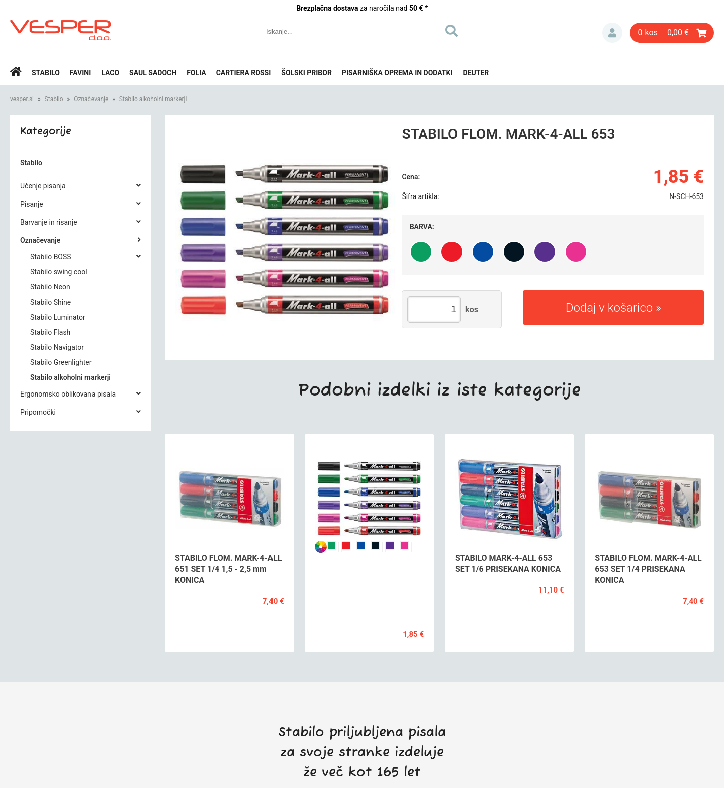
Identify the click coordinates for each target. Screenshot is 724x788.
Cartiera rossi (244, 73)
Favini (81, 73)
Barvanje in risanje (48, 222)
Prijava (612, 33)
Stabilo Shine (50, 302)
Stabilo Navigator (57, 347)
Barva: (422, 227)
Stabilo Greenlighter (61, 362)
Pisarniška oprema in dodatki (397, 73)
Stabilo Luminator (57, 317)
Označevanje (91, 99)
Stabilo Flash (50, 332)
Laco (110, 73)
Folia (196, 73)
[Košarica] (672, 33)
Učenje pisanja (43, 186)
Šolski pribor (306, 73)
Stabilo (46, 73)
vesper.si (22, 99)
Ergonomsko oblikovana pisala (68, 394)
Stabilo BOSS (50, 257)
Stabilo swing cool (58, 272)
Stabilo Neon (50, 287)
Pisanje (31, 204)
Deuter (476, 73)
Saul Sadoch (152, 73)
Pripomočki (38, 412)
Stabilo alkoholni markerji (153, 99)
